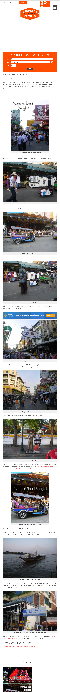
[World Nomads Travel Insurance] (30, 318)
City (7, 59)
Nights (7, 65)
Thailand (30, 78)
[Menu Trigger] (55, 7)
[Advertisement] (15, 36)
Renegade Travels (30, 13)
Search (30, 69)
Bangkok (25, 78)
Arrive (7, 62)
